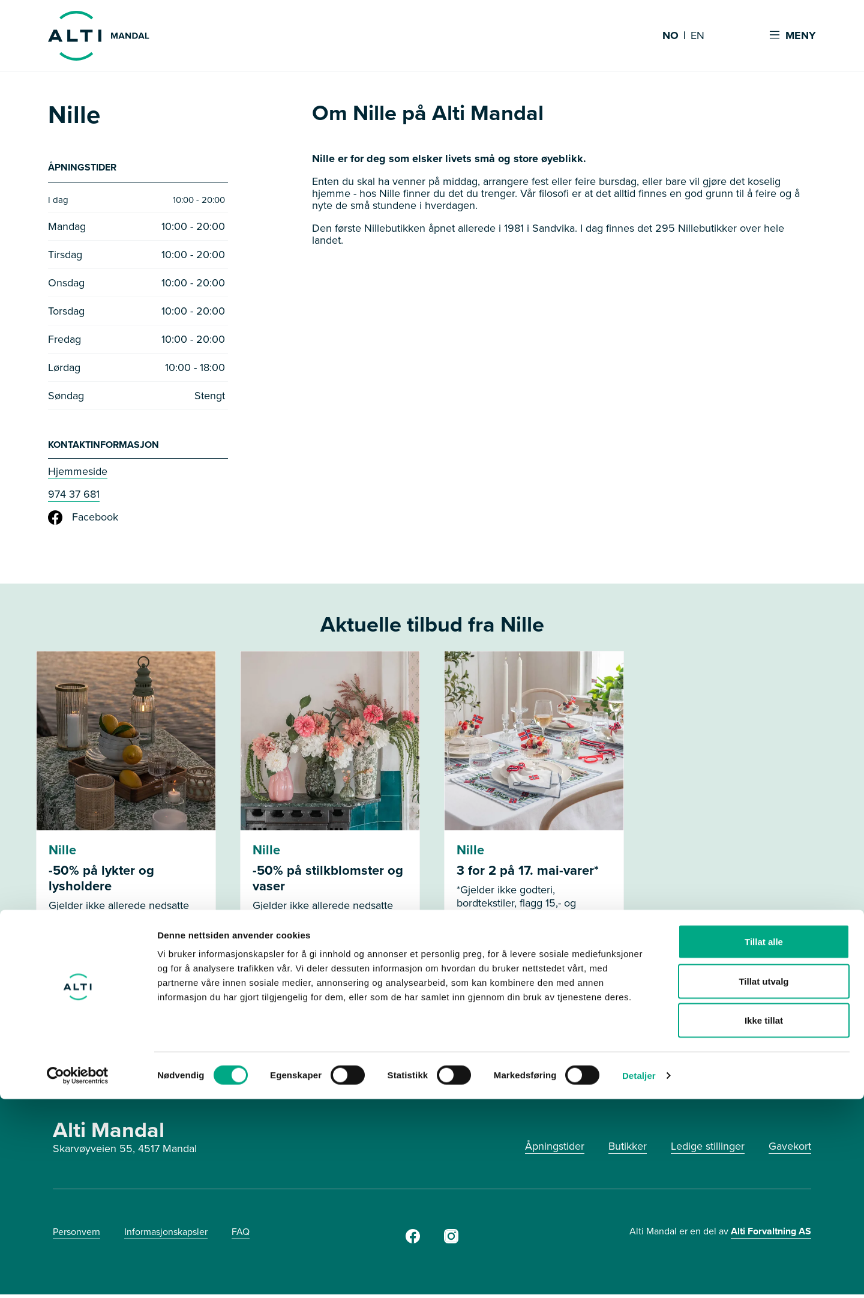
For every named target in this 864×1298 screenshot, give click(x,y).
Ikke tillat (764, 1219)
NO (670, 36)
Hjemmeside (77, 475)
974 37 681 (74, 498)
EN (697, 36)
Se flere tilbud (432, 1033)
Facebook (83, 521)
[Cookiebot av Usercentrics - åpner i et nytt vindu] (77, 1275)
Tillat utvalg (763, 1180)
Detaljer (639, 1274)
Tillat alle (764, 1140)
